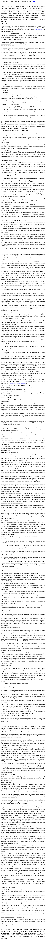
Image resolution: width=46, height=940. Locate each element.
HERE (34, 1)
